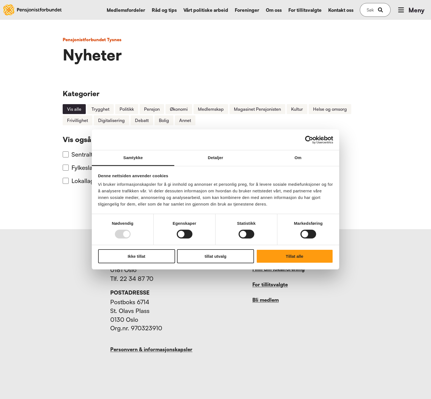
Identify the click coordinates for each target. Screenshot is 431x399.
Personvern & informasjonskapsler (151, 349)
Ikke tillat (136, 256)
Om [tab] (297, 157)
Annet (185, 120)
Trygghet (100, 109)
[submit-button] (380, 10)
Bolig (164, 120)
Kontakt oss (340, 10)
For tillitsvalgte (305, 10)
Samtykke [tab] (133, 157)
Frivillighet (77, 120)
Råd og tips (164, 10)
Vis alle (74, 109)
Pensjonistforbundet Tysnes (92, 39)
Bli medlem (265, 300)
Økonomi (179, 109)
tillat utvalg (215, 256)
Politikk (127, 109)
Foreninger (247, 10)
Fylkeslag (83, 167)
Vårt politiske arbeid (205, 10)
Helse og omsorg (330, 109)
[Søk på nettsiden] (370, 10)
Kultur (297, 109)
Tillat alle (294, 256)
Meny (410, 10)
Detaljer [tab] (215, 157)
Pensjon (152, 109)
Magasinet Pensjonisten (257, 109)
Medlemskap (211, 109)
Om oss (274, 10)
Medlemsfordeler (126, 10)
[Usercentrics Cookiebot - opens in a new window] (309, 139)
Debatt (142, 120)
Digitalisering (111, 120)
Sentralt (82, 154)
